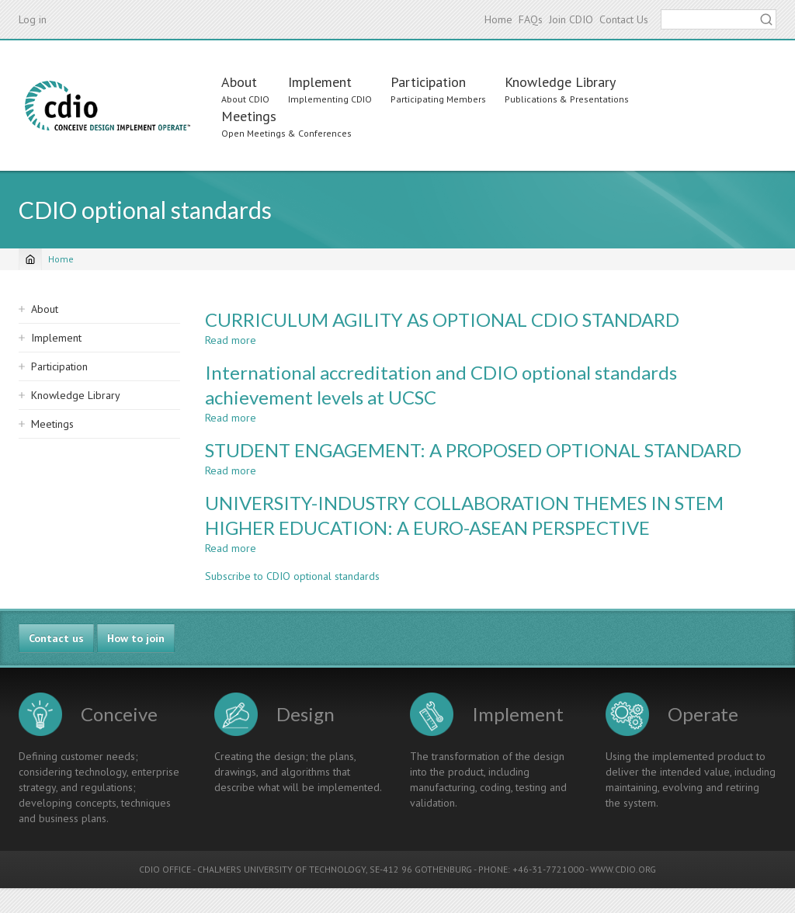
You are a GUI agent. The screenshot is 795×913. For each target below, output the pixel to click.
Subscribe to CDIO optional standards (292, 576)
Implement (320, 82)
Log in (33, 19)
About (239, 82)
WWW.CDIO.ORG (623, 869)
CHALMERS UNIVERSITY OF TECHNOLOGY (281, 869)
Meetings (248, 116)
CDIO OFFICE (165, 869)
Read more (230, 340)
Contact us (56, 638)
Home (498, 19)
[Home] (30, 259)
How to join (136, 638)
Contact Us (623, 19)
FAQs (531, 19)
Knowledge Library (560, 82)
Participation (428, 82)
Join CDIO (571, 19)
